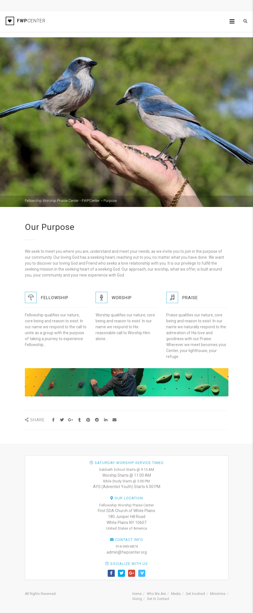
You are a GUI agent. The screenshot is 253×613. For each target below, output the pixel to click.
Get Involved (195, 594)
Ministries (218, 594)
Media (176, 594)
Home (137, 594)
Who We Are (156, 594)
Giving (137, 599)
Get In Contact (158, 599)
